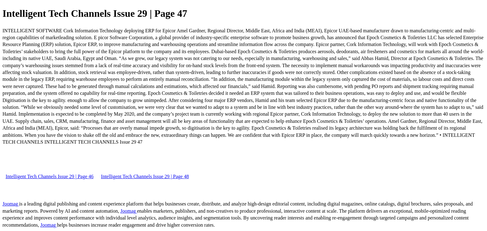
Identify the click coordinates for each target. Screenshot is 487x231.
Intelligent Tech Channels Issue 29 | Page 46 (49, 176)
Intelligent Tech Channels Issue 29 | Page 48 (145, 176)
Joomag (10, 203)
